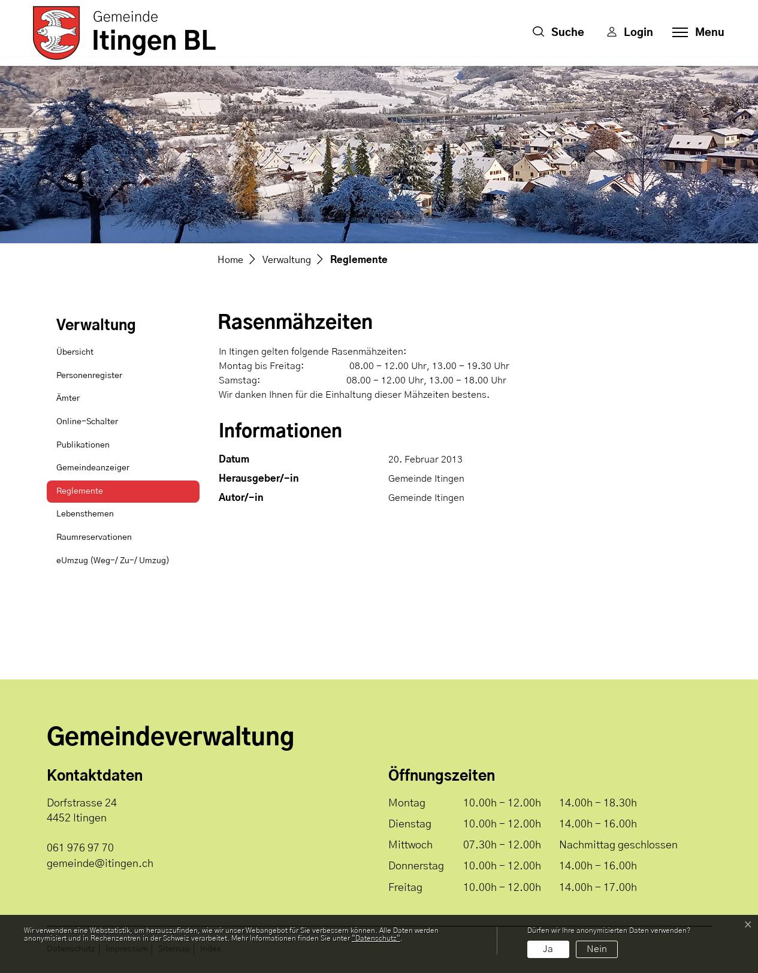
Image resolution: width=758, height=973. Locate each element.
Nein (597, 949)
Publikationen (83, 445)
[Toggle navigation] (695, 33)
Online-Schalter (87, 422)
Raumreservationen (94, 537)
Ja (548, 949)
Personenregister (89, 375)
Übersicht (74, 352)
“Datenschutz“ (376, 938)
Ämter (68, 398)
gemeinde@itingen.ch (100, 864)
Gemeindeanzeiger (92, 468)
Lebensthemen (85, 514)
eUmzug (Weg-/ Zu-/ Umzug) (113, 561)
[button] (558, 33)
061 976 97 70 (80, 848)
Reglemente (86, 495)
